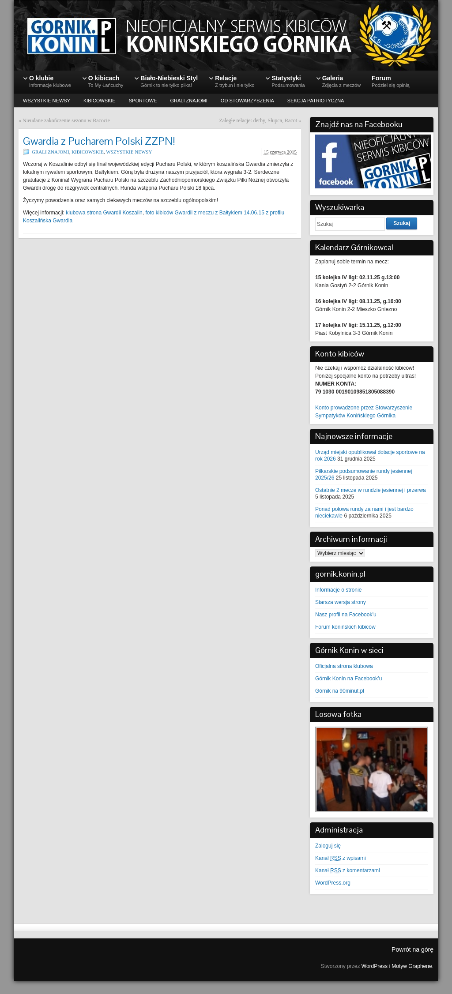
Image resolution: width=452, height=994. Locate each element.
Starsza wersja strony (340, 602)
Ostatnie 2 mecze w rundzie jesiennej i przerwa (370, 490)
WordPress (375, 966)
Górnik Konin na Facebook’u (348, 678)
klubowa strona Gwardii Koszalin (104, 213)
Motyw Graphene (412, 966)
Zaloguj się (328, 846)
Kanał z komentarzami (347, 870)
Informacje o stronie (338, 590)
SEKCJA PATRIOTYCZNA (315, 100)
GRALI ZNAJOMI (188, 100)
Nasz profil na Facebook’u (346, 614)
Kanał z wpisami (340, 858)
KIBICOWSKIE (99, 100)
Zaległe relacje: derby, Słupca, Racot (258, 120)
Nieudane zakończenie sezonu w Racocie (66, 120)
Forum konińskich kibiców (345, 627)
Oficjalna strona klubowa (344, 666)
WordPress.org (332, 883)
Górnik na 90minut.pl (339, 691)
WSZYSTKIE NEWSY (46, 100)
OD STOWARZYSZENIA (247, 100)
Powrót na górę (412, 949)
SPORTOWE (143, 100)
